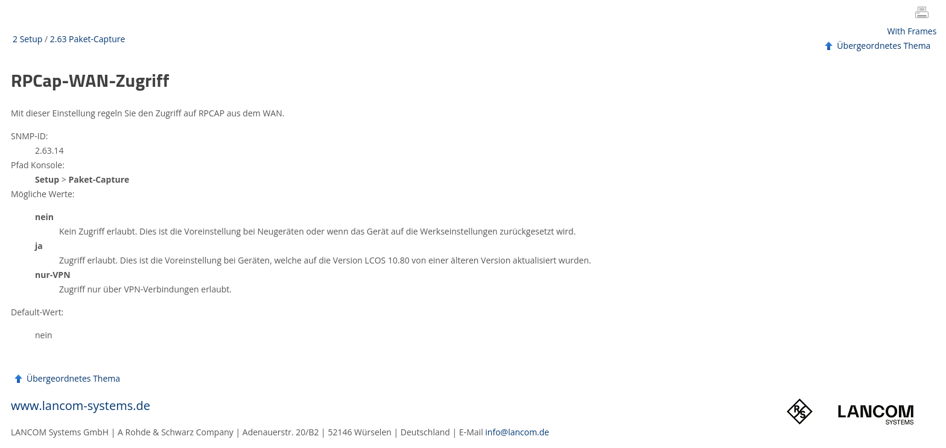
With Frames (912, 31)
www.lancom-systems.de (80, 405)
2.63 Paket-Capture (87, 39)
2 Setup (27, 39)
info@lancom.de (517, 432)
